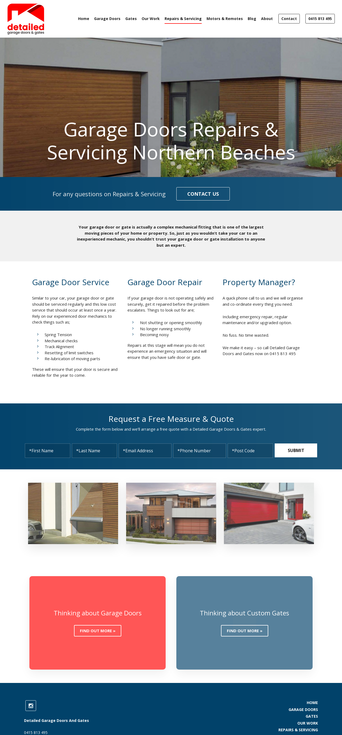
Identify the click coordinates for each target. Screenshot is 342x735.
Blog (252, 18)
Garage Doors (107, 18)
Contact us (203, 194)
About (267, 18)
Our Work (151, 18)
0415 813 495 (320, 18)
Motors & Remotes (225, 18)
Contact (289, 18)
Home (83, 18)
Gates (131, 18)
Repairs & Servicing (183, 18)
